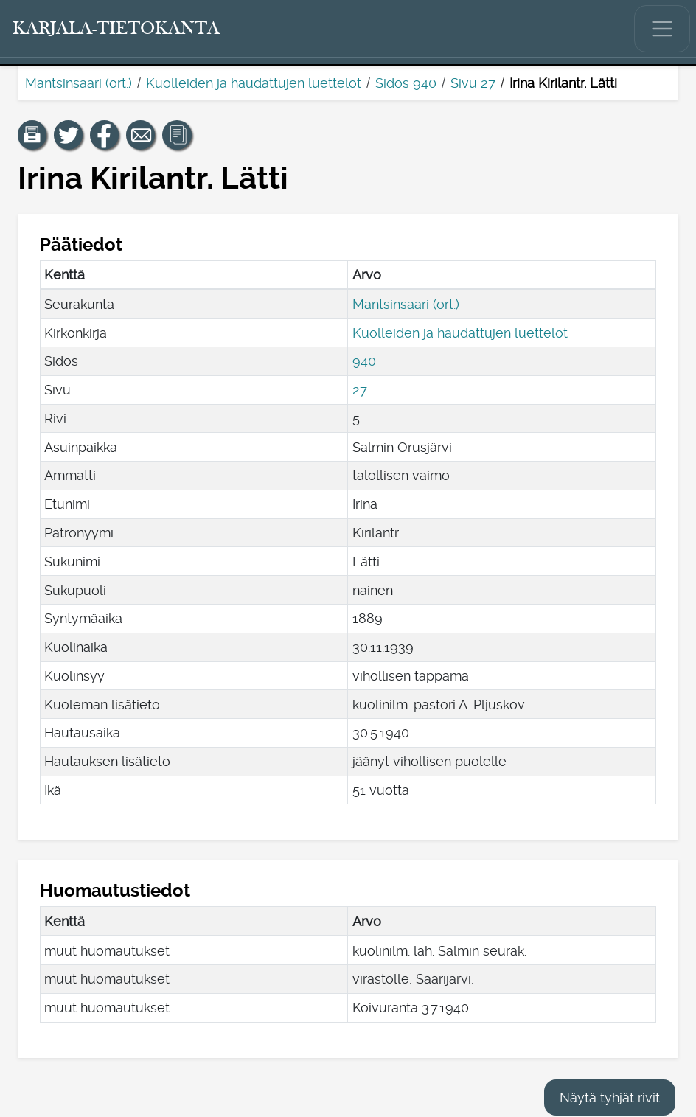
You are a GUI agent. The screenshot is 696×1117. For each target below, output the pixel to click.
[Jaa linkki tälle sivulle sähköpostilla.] (141, 135)
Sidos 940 (405, 83)
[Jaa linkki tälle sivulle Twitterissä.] (68, 135)
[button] (32, 135)
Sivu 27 (472, 83)
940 (364, 361)
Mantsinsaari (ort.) (78, 83)
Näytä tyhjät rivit (610, 1097)
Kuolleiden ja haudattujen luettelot (253, 83)
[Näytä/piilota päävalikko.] (662, 28)
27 (359, 389)
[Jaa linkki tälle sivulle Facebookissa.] (104, 135)
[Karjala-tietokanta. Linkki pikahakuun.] (116, 29)
